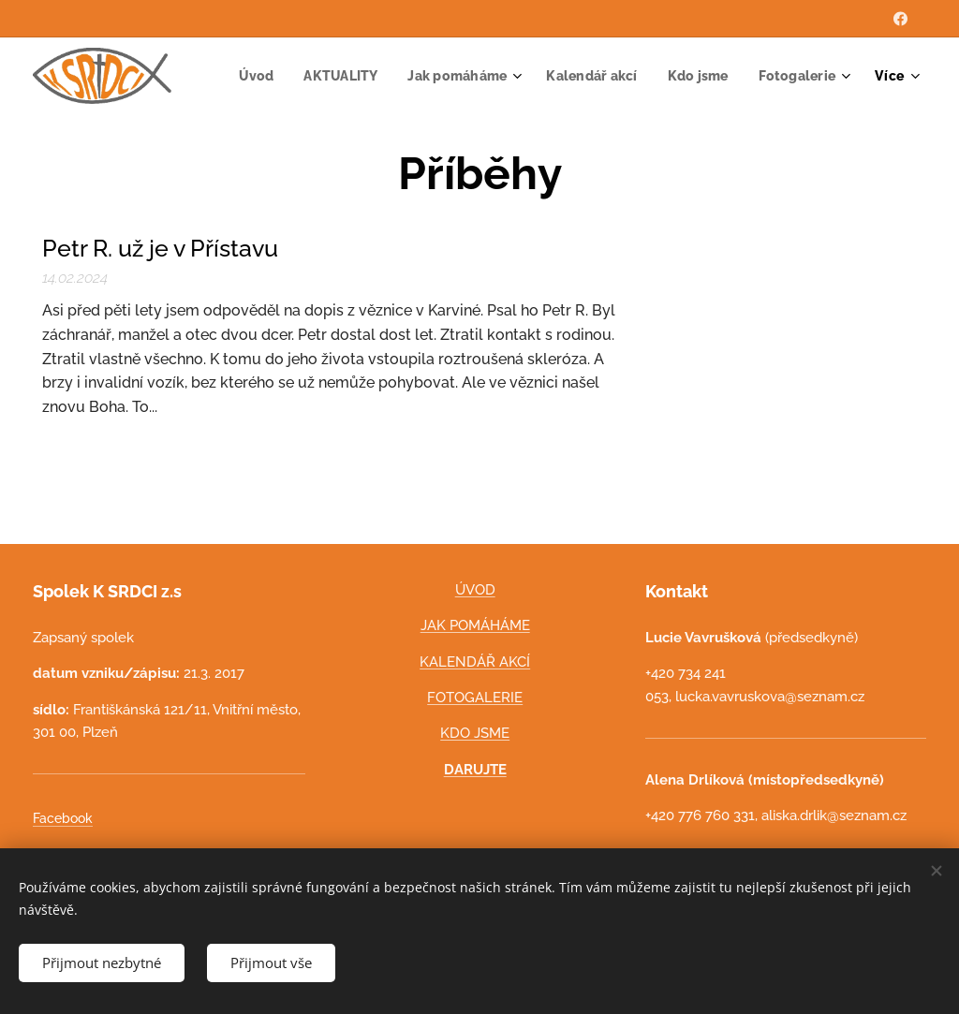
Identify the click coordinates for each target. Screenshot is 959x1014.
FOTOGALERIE (476, 697)
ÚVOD (475, 589)
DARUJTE (475, 769)
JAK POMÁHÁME (475, 626)
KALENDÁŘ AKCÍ (475, 662)
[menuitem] (360, 75)
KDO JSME (475, 734)
